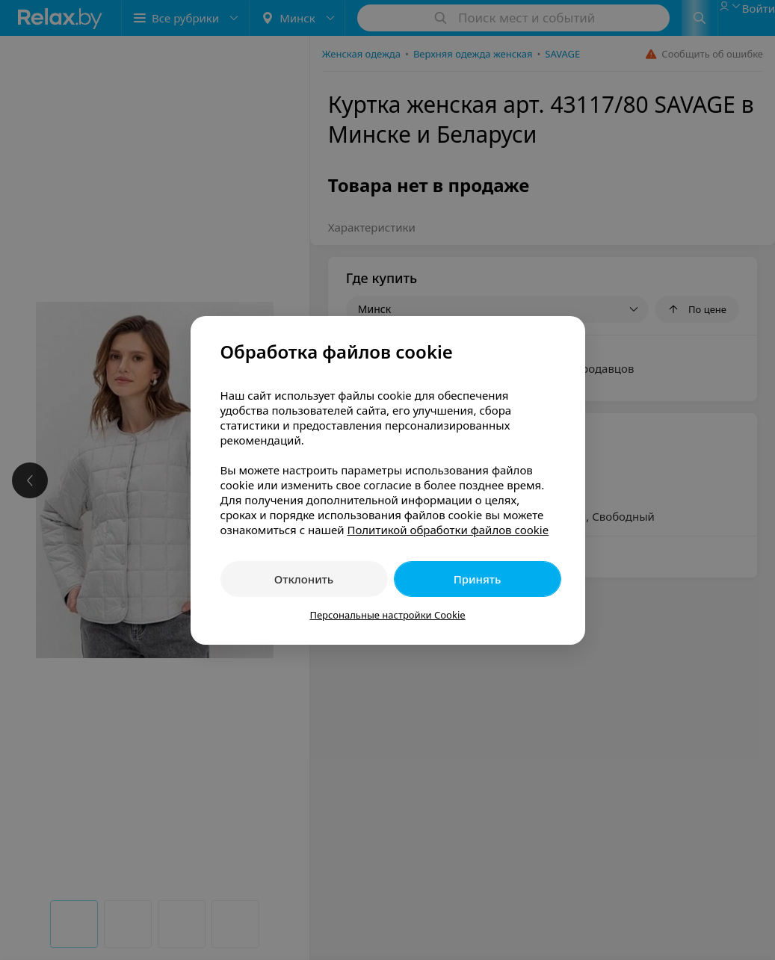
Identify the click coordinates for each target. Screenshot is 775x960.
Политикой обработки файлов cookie (448, 529)
